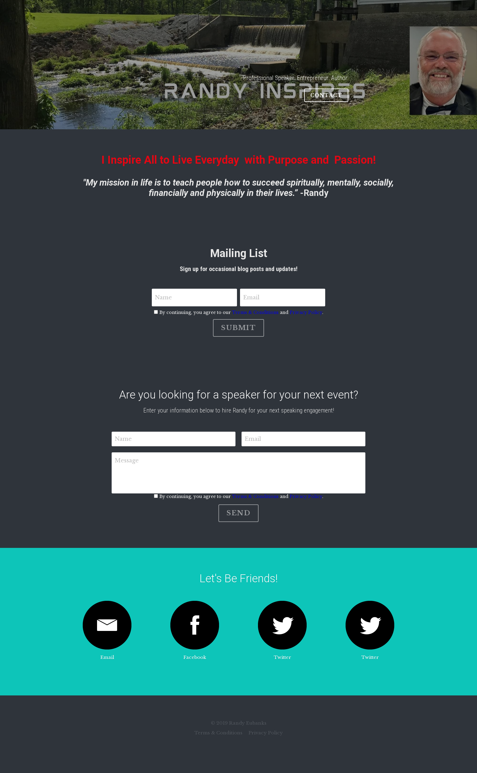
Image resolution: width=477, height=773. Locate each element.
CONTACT (326, 95)
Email (251, 297)
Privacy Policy (306, 312)
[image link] (107, 625)
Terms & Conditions (255, 312)
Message (127, 460)
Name (163, 297)
